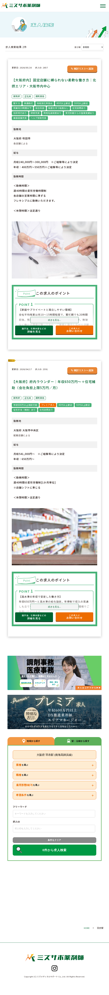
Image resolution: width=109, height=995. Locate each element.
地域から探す (30, 740)
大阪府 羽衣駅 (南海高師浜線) (54, 754)
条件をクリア (54, 840)
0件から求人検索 (54, 850)
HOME (86, 927)
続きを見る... (54, 320)
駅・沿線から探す (78, 740)
